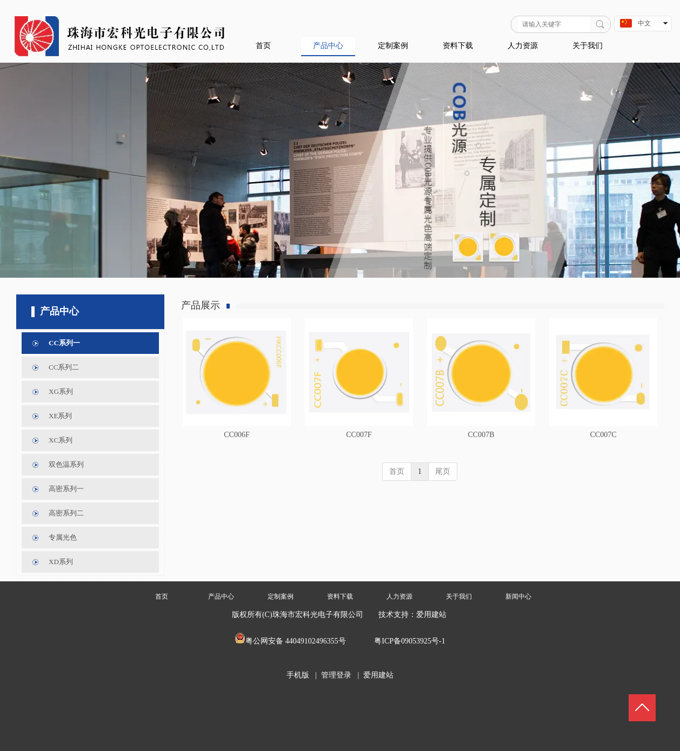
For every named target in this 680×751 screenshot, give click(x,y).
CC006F (236, 435)
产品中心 (221, 596)
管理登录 (336, 675)
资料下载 (340, 596)
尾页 (442, 471)
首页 (396, 471)
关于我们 (459, 596)
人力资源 (399, 596)
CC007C (603, 435)
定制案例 (281, 596)
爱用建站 (431, 615)
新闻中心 (518, 596)
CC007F (358, 435)
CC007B (481, 435)
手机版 (297, 675)
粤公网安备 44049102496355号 (295, 641)
